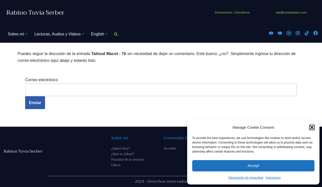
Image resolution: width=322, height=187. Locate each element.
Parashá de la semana (127, 159)
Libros (115, 165)
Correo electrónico (41, 80)
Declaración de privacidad (245, 177)
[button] (311, 127)
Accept (253, 165)
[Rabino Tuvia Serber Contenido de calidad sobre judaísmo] (35, 13)
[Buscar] (116, 34)
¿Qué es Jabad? (122, 154)
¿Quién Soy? (120, 148)
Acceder (170, 148)
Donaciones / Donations (232, 12)
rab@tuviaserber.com (291, 12)
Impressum (273, 177)
